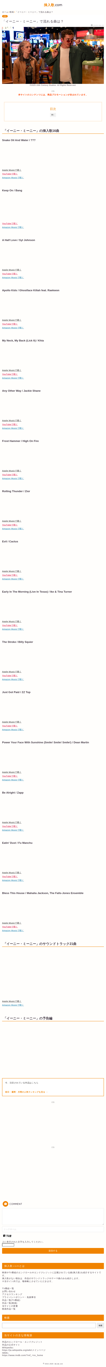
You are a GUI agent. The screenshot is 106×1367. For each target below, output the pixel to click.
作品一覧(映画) (9, 1303)
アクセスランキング (12, 1294)
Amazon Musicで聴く (13, 177)
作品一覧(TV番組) (11, 1300)
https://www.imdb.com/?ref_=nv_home (22, 1355)
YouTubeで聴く (10, 174)
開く (53, 115)
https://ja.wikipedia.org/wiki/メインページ (24, 1350)
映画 (5, 16)
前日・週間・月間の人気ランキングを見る (25, 1092)
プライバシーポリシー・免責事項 (19, 1297)
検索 (100, 1325)
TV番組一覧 (8, 1288)
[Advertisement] (53, 1123)
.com (53, 5)
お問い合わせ (9, 1291)
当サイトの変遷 (10, 1306)
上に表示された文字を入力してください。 (23, 1242)
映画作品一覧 (9, 1309)
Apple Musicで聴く (11, 170)
